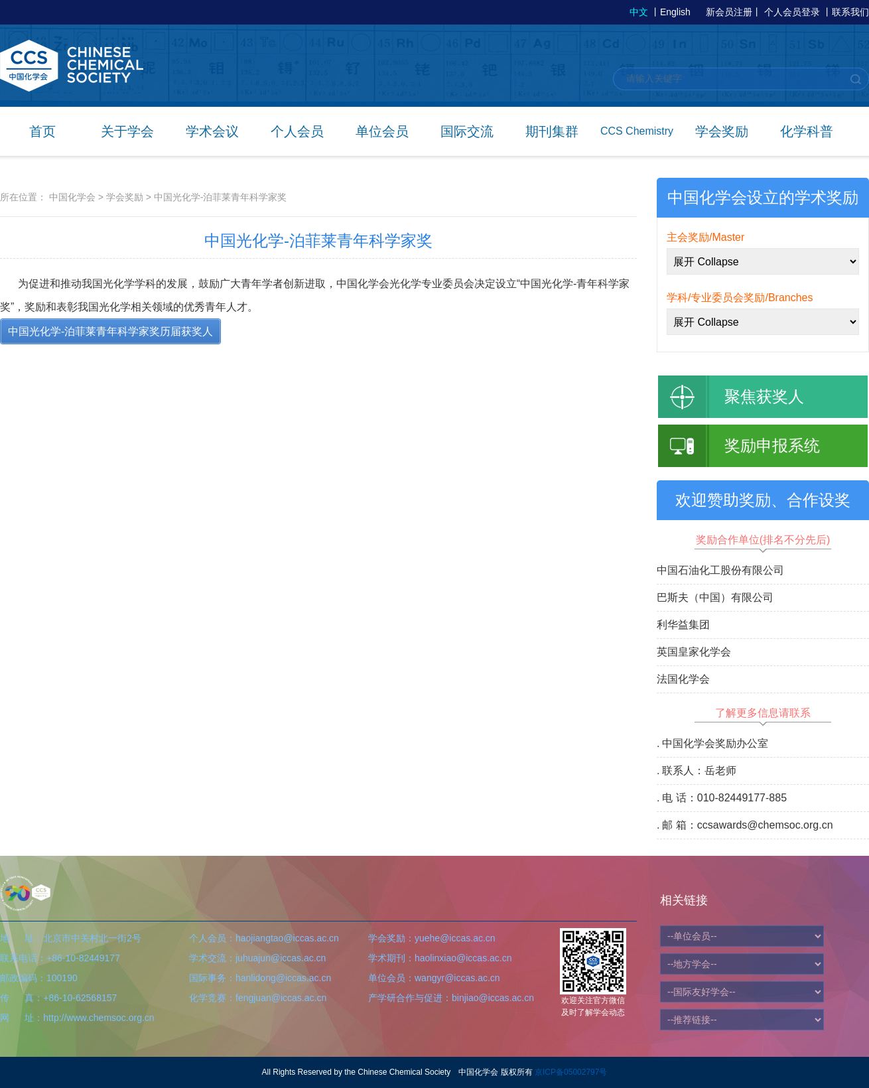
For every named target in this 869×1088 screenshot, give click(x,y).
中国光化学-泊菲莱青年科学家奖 (220, 197)
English (675, 12)
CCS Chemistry (636, 131)
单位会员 (382, 131)
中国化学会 (72, 197)
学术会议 (212, 131)
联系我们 (850, 12)
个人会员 (297, 131)
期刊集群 (551, 131)
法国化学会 (683, 679)
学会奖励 (721, 131)
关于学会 (127, 131)
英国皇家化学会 (694, 651)
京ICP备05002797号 (571, 1072)
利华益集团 (683, 624)
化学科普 (806, 131)
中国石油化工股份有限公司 (720, 570)
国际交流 (467, 131)
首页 (42, 131)
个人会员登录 (792, 12)
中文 (639, 12)
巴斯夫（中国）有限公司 (715, 597)
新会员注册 (729, 12)
